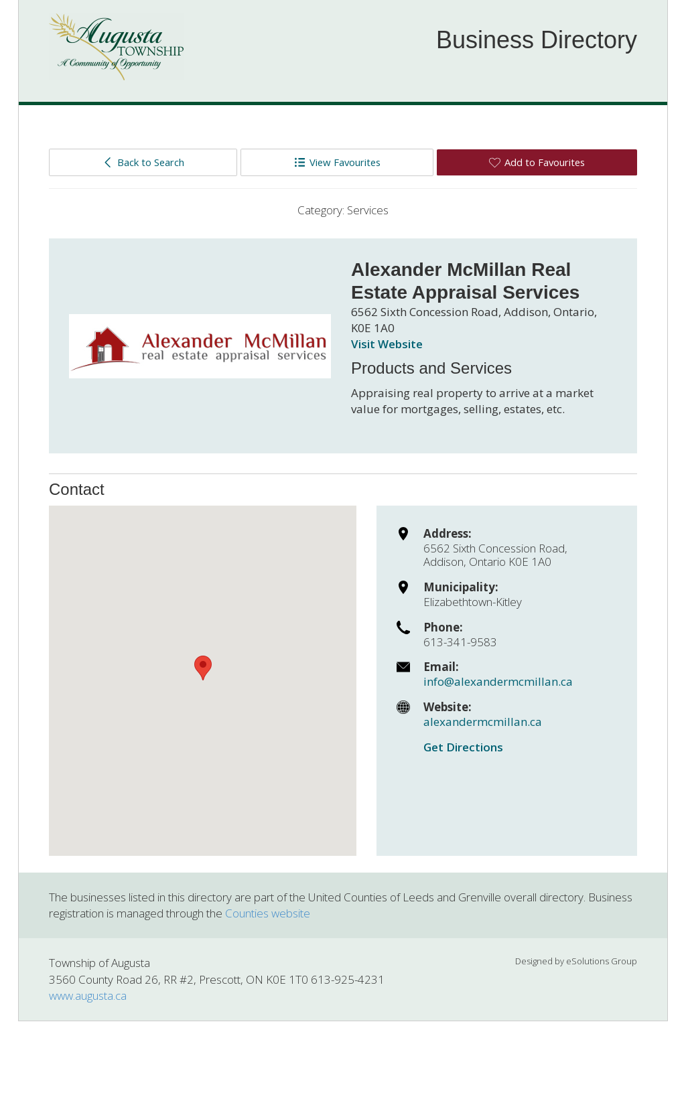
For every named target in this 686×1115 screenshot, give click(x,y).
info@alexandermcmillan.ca (498, 681)
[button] (203, 668)
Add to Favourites (537, 162)
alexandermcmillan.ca (482, 721)
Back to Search (143, 162)
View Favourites (337, 162)
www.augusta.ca (88, 995)
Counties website (267, 913)
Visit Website (387, 344)
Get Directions (463, 747)
